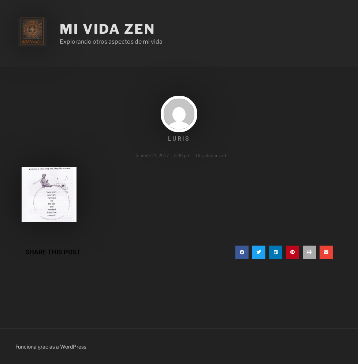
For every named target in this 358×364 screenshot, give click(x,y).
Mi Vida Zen (107, 29)
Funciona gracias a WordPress (50, 346)
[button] (242, 252)
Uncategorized (211, 155)
